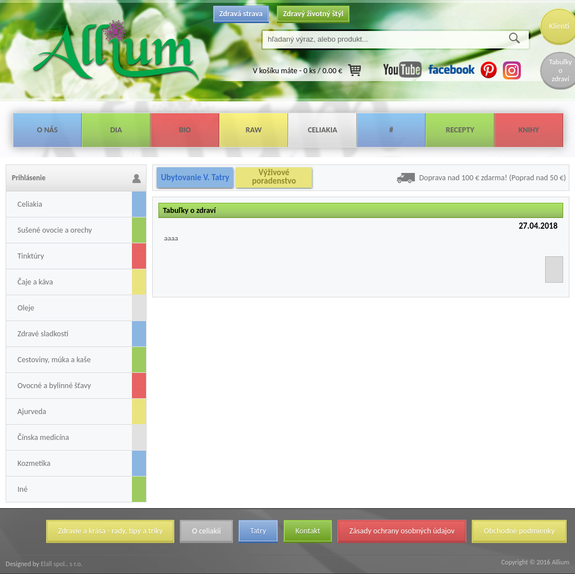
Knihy (529, 130)
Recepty (460, 130)
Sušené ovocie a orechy (54, 230)
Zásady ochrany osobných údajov (402, 531)
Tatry (258, 531)
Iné (22, 489)
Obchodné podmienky (519, 531)
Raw (254, 130)
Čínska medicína (43, 437)
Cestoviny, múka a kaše (54, 359)
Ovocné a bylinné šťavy (54, 385)
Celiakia (322, 130)
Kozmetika (33, 463)
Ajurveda (31, 411)
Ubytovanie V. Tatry (195, 177)
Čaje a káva (35, 282)
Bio (185, 130)
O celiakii (206, 531)
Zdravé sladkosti (42, 334)
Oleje (25, 308)
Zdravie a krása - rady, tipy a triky (110, 531)
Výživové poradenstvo (274, 176)
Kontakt (307, 531)
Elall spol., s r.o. (60, 564)
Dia (116, 130)
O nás (47, 130)
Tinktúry (30, 256)
